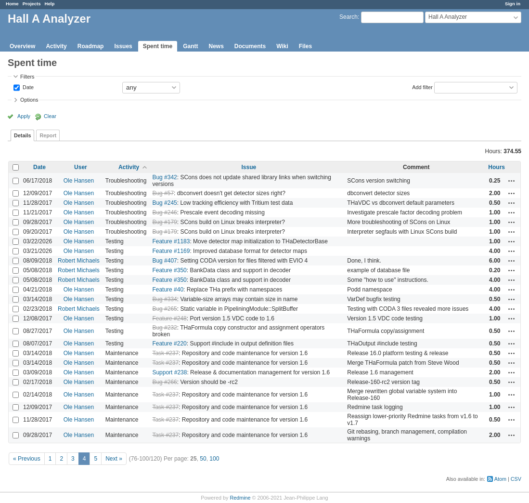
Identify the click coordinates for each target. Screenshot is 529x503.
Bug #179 (164, 222)
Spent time (157, 46)
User (80, 167)
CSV (516, 479)
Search (348, 16)
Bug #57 (163, 193)
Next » (113, 458)
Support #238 (169, 372)
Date (27, 87)
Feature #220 (169, 343)
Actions (512, 181)
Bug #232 (164, 327)
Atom (500, 479)
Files (305, 46)
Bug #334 (164, 299)
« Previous (26, 458)
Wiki (282, 46)
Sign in (512, 3)
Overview (22, 46)
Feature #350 (169, 270)
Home (12, 3)
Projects (32, 3)
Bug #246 (164, 212)
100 (214, 458)
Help (50, 3)
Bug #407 (164, 260)
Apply (23, 116)
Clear (50, 116)
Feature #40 (167, 289)
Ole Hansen (79, 180)
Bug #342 (164, 177)
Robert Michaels (79, 260)
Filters (27, 76)
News (215, 46)
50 (203, 458)
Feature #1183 (171, 241)
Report (47, 135)
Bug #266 (164, 382)
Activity (56, 46)
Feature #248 (169, 318)
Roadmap (90, 46)
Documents (250, 46)
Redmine (240, 498)
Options (29, 100)
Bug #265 (164, 308)
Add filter (422, 87)
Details (22, 135)
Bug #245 (164, 202)
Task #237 (165, 353)
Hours (496, 167)
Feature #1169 (171, 251)
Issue (248, 167)
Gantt (190, 46)
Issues (123, 46)
